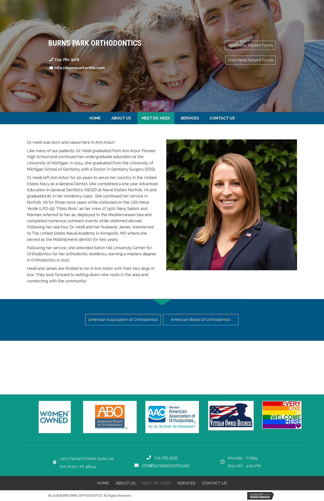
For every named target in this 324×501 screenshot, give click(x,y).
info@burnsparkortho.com (79, 68)
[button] (250, 45)
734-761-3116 (66, 59)
